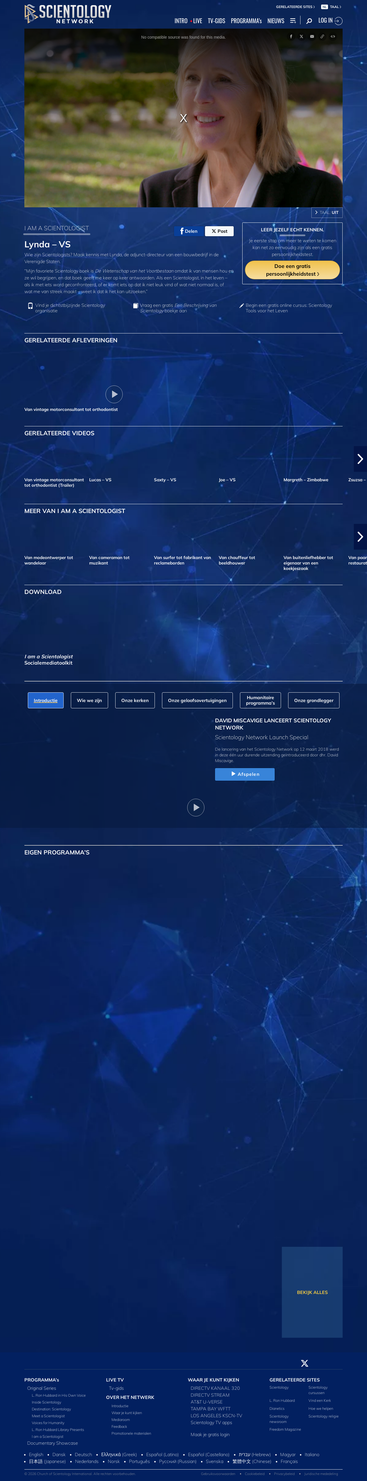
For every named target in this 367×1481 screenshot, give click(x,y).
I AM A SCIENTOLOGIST (56, 228)
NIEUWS (276, 20)
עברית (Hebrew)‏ (255, 1454)
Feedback (119, 1426)
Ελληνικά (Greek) (119, 1454)
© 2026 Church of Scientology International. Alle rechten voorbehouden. (80, 1474)
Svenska (214, 1461)
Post (219, 231)
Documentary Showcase (52, 1443)
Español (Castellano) (209, 1454)
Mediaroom (121, 1419)
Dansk (59, 1454)
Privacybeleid (284, 1474)
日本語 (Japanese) (47, 1461)
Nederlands (87, 1461)
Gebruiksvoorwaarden (218, 1474)
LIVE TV (115, 1380)
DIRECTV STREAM (210, 1395)
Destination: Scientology (51, 1409)
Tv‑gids (116, 1388)
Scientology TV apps (211, 1422)
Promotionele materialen (131, 1433)
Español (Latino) (162, 1454)
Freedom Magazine (285, 1429)
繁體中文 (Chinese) (252, 1461)
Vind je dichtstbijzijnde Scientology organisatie (70, 308)
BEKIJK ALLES (312, 1292)
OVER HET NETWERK (130, 1397)
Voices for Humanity (48, 1422)
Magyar (288, 1454)
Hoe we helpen (321, 1408)
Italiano (312, 1454)
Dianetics (277, 1408)
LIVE (197, 20)
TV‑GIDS (216, 20)
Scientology (279, 1387)
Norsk (114, 1461)
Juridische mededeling (321, 1474)
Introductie (120, 1406)
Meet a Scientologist (48, 1416)
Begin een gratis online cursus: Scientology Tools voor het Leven (289, 308)
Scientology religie (324, 1416)
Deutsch (83, 1454)
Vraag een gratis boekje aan (178, 308)
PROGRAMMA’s (246, 20)
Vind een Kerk (320, 1400)
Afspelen (245, 774)
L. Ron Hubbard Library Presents (58, 1429)
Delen (189, 231)
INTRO (181, 20)
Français (289, 1461)
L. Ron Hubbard (282, 1400)
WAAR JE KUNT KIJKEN (213, 1380)
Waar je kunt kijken (127, 1412)
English (36, 1454)
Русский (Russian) (178, 1461)
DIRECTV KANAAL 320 (215, 1388)
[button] (360, 459)
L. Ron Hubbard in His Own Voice (59, 1395)
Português (139, 1461)
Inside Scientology (46, 1402)
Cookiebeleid (255, 1474)
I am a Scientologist (47, 1436)
